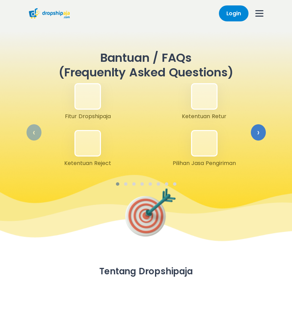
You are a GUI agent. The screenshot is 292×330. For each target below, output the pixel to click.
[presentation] (34, 132)
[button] (118, 184)
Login (233, 13)
